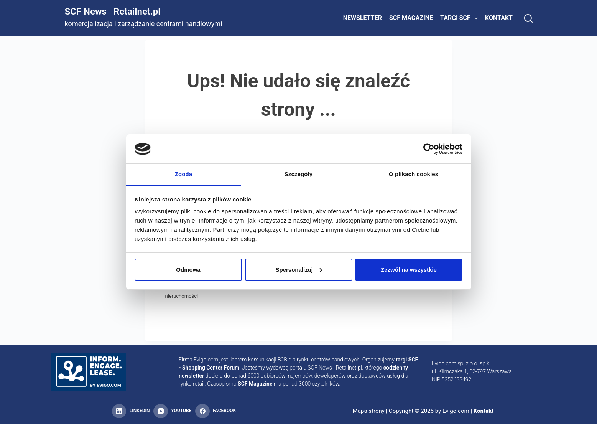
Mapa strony (369, 411)
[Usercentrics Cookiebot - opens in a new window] (428, 149)
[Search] (528, 18)
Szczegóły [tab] (298, 174)
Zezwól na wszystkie (409, 269)
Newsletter (362, 17)
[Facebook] (215, 411)
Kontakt (499, 17)
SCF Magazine (411, 17)
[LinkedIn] (131, 411)
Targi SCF (460, 18)
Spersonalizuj (298, 269)
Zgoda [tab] (183, 174)
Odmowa (188, 269)
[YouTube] (172, 411)
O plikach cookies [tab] (413, 174)
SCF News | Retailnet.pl (113, 11)
